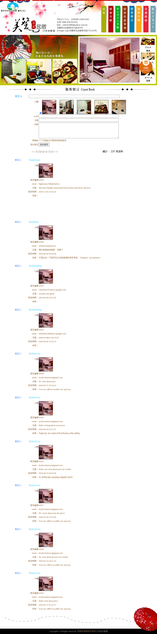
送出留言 (44, 144)
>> (57, 152)
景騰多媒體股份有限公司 (88, 631)
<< (33, 152)
